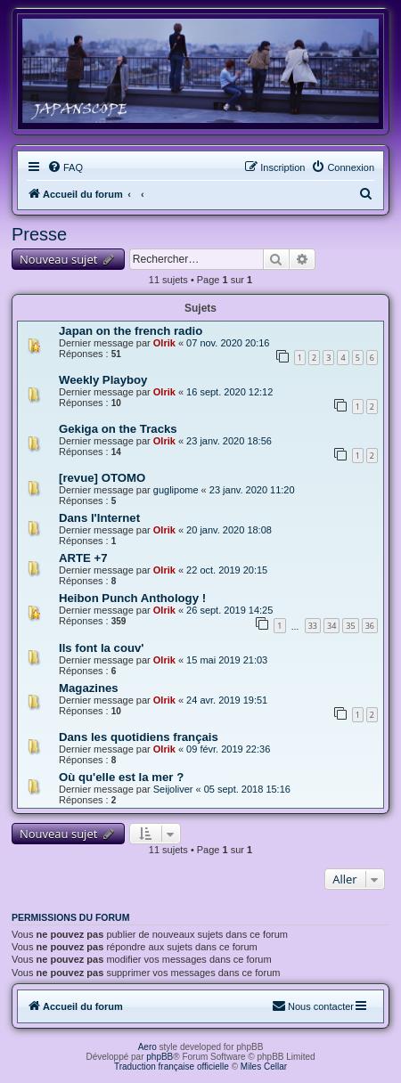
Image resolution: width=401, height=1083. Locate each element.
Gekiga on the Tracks (118, 429)
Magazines (89, 688)
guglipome (176, 489)
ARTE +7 (83, 558)
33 (312, 625)
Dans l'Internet (99, 518)
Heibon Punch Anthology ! (132, 598)
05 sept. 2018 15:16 (247, 789)
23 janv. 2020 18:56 (229, 441)
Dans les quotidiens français (138, 737)
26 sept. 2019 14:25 (229, 610)
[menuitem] (65, 167)
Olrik (164, 343)
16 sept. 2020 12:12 (229, 392)
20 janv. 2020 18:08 (229, 530)
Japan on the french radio (130, 331)
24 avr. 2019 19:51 (226, 700)
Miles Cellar (264, 1066)
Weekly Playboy (103, 380)
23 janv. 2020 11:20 (252, 489)
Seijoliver (173, 789)
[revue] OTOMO (102, 477)
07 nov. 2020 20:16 (227, 343)
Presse (39, 234)
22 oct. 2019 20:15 (226, 570)
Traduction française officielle (171, 1066)
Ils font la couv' (101, 648)
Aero (147, 1047)
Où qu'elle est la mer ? (121, 777)
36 (369, 625)
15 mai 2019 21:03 (226, 660)
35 (350, 625)
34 (331, 625)
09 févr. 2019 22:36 (228, 749)
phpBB (159, 1057)
